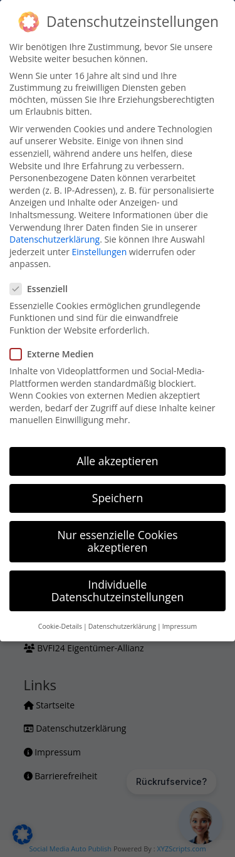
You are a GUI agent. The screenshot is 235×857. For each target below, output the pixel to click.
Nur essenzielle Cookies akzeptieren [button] (117, 541)
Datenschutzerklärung (54, 239)
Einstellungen (99, 252)
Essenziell (43, 289)
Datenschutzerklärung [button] (122, 626)
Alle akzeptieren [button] (117, 460)
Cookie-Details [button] (60, 626)
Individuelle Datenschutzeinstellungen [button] (117, 590)
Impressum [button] (179, 626)
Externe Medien (56, 354)
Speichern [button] (117, 497)
